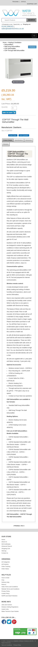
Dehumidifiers (8, 44)
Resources (29, 140)
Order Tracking (6, 566)
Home (4, 42)
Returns (4, 584)
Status (23, 1)
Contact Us (5, 553)
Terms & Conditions (7, 645)
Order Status (5, 568)
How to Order (5, 577)
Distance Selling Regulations (10, 607)
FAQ (3, 580)
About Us (4, 542)
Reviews (5, 144)
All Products (5, 564)
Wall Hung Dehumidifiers (12, 46)
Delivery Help (5, 582)
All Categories (6, 562)
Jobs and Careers (7, 604)
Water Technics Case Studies (10, 611)
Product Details (7, 140)
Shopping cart (26, 24)
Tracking (15, 1)
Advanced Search (7, 546)
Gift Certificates (6, 544)
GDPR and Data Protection (9, 595)
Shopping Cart (32, 4)
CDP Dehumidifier (10, 48)
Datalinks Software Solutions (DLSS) (23, 641)
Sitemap (4, 551)
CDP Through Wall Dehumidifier (14, 50)
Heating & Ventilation (14, 42)
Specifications (19, 140)
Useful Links (5, 609)
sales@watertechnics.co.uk (13, 29)
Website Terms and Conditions (10, 589)
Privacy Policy (6, 591)
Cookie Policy (6, 593)
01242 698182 (7, 26)
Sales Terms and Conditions (10, 586)
